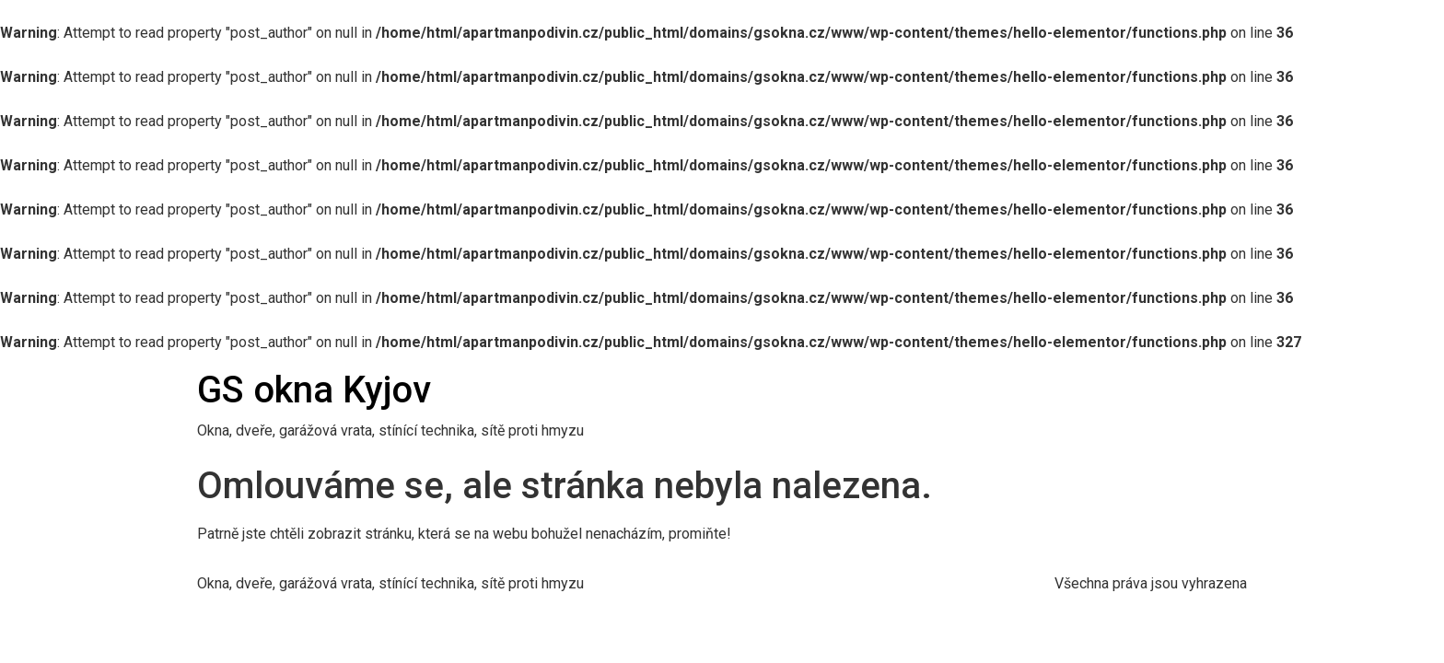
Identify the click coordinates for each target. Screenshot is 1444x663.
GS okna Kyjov (314, 390)
